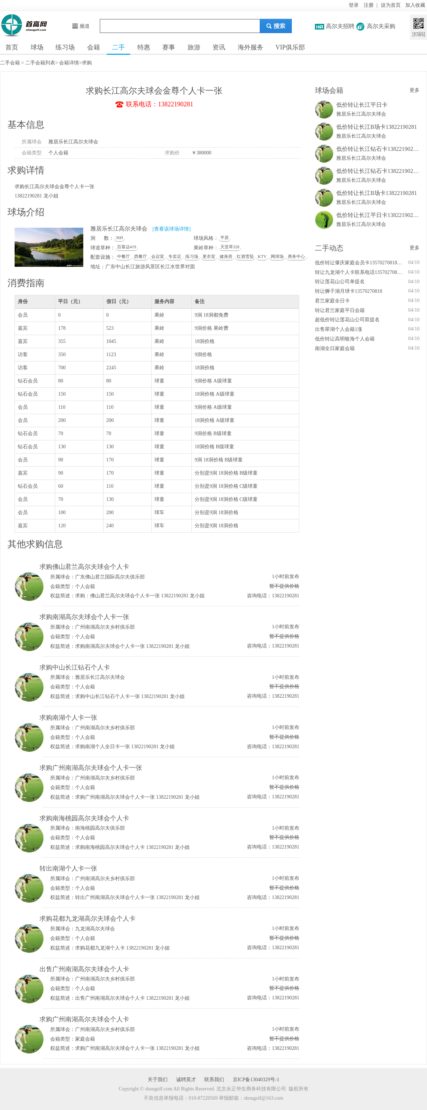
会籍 (93, 47)
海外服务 (250, 47)
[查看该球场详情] (172, 229)
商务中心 (296, 256)
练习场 (65, 47)
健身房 (226, 256)
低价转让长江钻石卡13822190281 (377, 149)
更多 (415, 90)
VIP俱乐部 (290, 47)
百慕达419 (126, 246)
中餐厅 (123, 256)
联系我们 (214, 1079)
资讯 (218, 47)
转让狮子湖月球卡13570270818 (348, 291)
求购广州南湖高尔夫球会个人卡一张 (90, 767)
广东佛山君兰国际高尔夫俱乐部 (110, 577)
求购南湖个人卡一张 (68, 717)
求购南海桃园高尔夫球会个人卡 (84, 818)
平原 (224, 237)
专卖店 (174, 256)
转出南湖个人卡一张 (68, 868)
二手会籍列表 (40, 62)
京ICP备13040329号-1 (256, 1079)
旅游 (194, 47)
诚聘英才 (186, 1079)
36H (119, 237)
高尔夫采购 (381, 26)
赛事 (168, 47)
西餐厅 (140, 256)
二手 (118, 47)
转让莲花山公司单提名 (340, 281)
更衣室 (208, 256)
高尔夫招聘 (340, 26)
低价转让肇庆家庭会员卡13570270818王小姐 (359, 262)
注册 (369, 5)
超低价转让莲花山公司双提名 (347, 319)
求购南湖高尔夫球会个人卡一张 (84, 616)
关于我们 (158, 1079)
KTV (262, 256)
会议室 (157, 256)
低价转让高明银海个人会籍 (345, 339)
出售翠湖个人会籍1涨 (338, 329)
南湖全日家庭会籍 (335, 348)
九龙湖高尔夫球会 (95, 928)
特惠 (143, 47)
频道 (81, 26)
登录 (354, 5)
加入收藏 (415, 5)
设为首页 (391, 5)
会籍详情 (69, 62)
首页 (11, 47)
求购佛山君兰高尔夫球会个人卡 (84, 566)
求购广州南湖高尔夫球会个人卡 (84, 1019)
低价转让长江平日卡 (362, 105)
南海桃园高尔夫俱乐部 (100, 828)
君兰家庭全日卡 (332, 300)
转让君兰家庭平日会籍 (340, 310)
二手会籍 (10, 62)
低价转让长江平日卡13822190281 (377, 215)
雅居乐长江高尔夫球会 (73, 141)
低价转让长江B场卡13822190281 (376, 127)
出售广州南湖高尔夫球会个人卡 (84, 969)
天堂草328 (229, 246)
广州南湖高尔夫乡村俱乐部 (105, 627)
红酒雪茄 (245, 256)
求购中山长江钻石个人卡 (74, 667)
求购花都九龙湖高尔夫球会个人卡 (87, 918)
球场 (37, 47)
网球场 (277, 256)
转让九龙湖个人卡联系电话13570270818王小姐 (359, 272)
